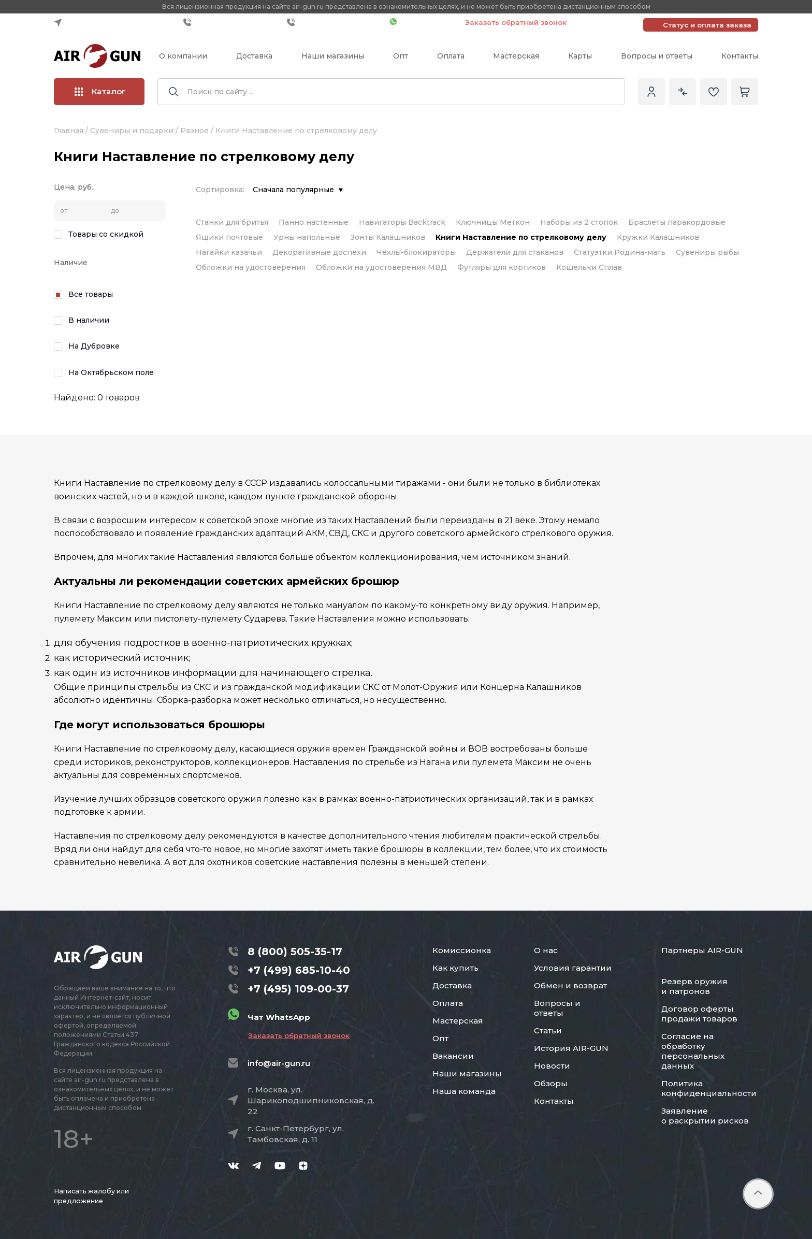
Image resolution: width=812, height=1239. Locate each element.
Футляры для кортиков (501, 267)
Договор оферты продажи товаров (699, 1014)
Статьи (548, 1030)
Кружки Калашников (658, 237)
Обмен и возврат (570, 985)
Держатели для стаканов (514, 252)
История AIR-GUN (571, 1048)
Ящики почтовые (229, 237)
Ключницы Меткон (493, 222)
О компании (183, 56)
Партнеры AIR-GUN (702, 950)
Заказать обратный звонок (516, 22)
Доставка (254, 56)
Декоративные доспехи (319, 252)
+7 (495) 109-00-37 (335, 22)
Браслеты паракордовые (677, 222)
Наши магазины (332, 56)
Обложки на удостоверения (251, 267)
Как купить (455, 968)
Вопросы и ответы (656, 56)
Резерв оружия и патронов (694, 986)
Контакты (739, 56)
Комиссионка (461, 950)
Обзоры (551, 1083)
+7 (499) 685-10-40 (232, 22)
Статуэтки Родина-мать (619, 252)
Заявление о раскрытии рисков (705, 1116)
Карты (580, 56)
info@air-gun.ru (279, 1063)
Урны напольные (306, 237)
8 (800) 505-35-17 (295, 951)
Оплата (451, 56)
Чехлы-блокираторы (416, 252)
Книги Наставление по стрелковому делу (521, 237)
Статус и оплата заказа (707, 25)
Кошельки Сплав (589, 267)
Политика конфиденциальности (709, 1088)
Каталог (100, 91)
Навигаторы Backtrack (402, 222)
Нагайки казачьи (229, 252)
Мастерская (516, 56)
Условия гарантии (573, 968)
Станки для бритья (232, 222)
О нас (546, 950)
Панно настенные (314, 222)
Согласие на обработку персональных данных (692, 1051)
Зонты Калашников (388, 237)
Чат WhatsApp (422, 22)
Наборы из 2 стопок (579, 222)
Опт (400, 56)
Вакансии (453, 1056)
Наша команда (464, 1091)
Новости (552, 1066)
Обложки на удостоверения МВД (381, 267)
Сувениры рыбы (707, 252)
